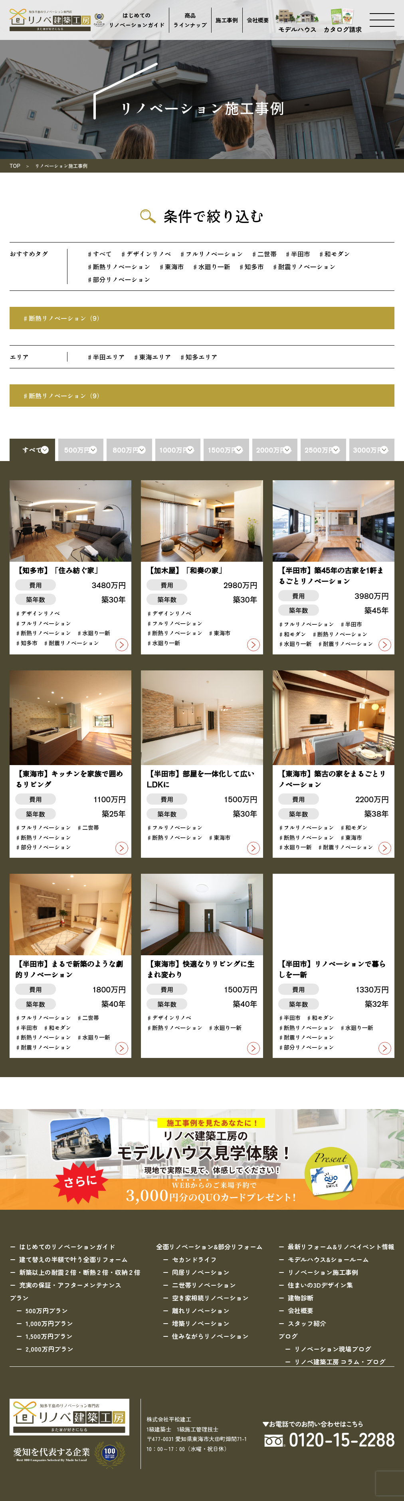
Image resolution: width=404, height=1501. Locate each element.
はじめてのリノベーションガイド (136, 20)
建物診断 (300, 1297)
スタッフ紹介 (307, 1323)
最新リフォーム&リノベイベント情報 (341, 1246)
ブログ (287, 1336)
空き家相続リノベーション (210, 1297)
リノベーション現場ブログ (332, 1349)
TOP (15, 165)
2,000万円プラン (49, 1349)
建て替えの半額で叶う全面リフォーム (73, 1259)
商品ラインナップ (190, 20)
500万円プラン (47, 1310)
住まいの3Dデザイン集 (320, 1285)
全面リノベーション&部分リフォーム (209, 1246)
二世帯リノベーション (204, 1285)
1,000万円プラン (49, 1323)
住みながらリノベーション (210, 1336)
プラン (19, 1297)
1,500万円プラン (49, 1336)
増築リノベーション (201, 1323)
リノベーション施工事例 (323, 1272)
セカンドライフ (194, 1259)
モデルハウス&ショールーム (328, 1259)
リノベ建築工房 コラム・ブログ (339, 1361)
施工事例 (227, 20)
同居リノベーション (201, 1272)
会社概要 (258, 20)
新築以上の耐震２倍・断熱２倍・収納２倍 (80, 1272)
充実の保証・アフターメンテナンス (70, 1285)
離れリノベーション (201, 1310)
